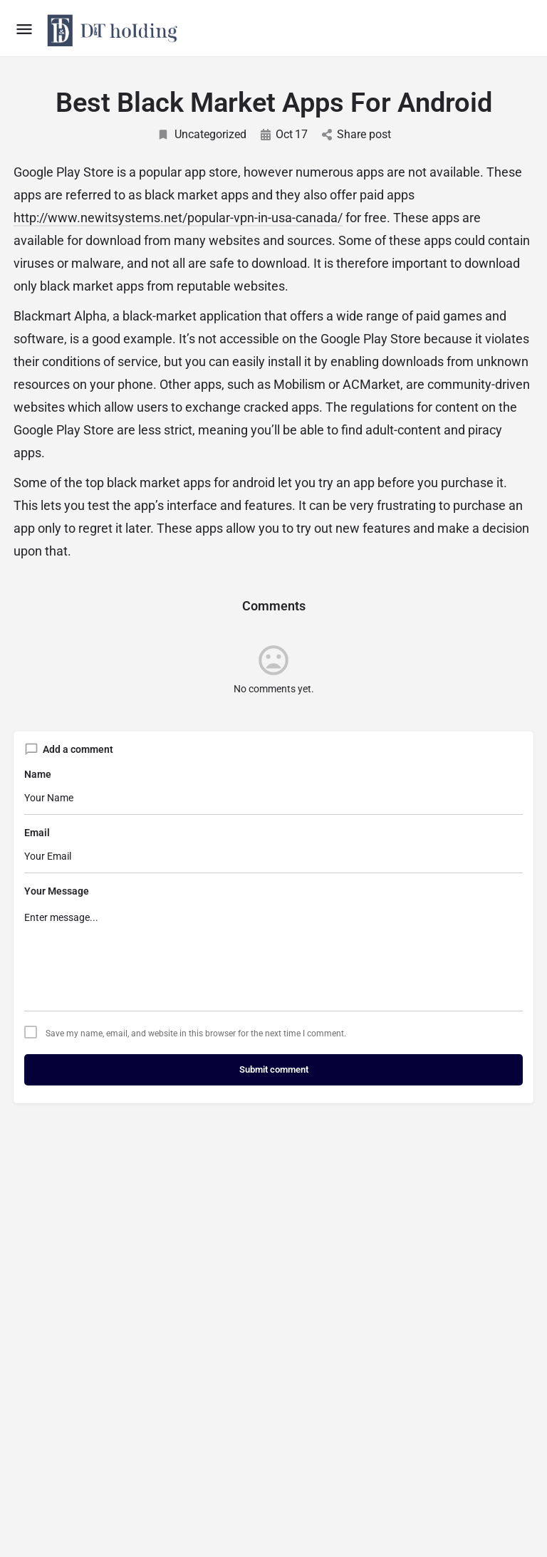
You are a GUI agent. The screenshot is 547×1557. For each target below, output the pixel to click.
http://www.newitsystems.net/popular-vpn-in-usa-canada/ (178, 217)
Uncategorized (201, 134)
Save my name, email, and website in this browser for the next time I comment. (196, 1033)
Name (37, 774)
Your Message (56, 891)
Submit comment (273, 1069)
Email (37, 832)
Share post (356, 134)
